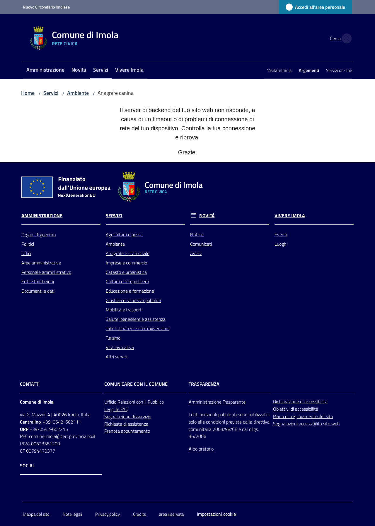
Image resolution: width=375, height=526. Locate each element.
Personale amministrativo (46, 272)
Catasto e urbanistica (126, 272)
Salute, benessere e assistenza (136, 319)
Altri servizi (116, 356)
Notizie (197, 234)
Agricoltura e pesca (124, 234)
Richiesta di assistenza (126, 423)
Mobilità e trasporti (124, 309)
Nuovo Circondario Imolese (46, 7)
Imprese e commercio (126, 262)
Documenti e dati (37, 290)
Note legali (72, 514)
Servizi (50, 93)
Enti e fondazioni (37, 281)
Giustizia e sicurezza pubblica (133, 300)
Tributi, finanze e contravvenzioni (137, 328)
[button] (345, 38)
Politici (27, 243)
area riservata (171, 514)
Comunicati (201, 243)
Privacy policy (107, 514)
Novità (207, 215)
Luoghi (281, 243)
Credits (139, 514)
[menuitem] (45, 70)
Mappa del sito (36, 514)
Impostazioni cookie (216, 513)
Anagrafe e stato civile (127, 253)
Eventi (281, 234)
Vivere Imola (290, 215)
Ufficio (110, 401)
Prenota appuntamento (127, 430)
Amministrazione (41, 215)
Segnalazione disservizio (127, 416)
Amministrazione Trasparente (217, 401)
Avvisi (196, 253)
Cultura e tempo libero (127, 281)
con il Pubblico (150, 401)
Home (28, 93)
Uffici (26, 253)
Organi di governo (38, 234)
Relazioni (126, 401)
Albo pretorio (201, 448)
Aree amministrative (41, 262)
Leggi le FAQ (116, 409)
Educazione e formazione (130, 290)
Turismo (113, 337)
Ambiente (78, 93)
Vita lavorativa (120, 347)
